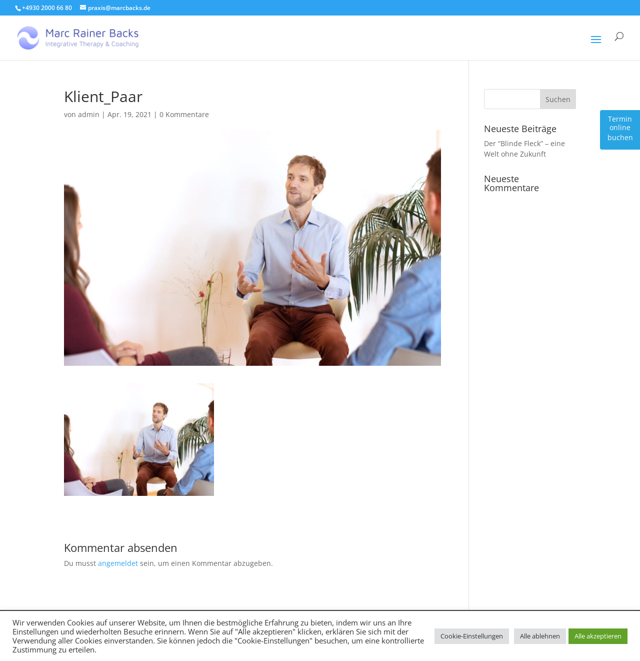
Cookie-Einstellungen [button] (471, 635)
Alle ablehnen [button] (540, 635)
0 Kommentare (184, 114)
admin (89, 114)
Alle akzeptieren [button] (598, 635)
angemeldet (118, 563)
